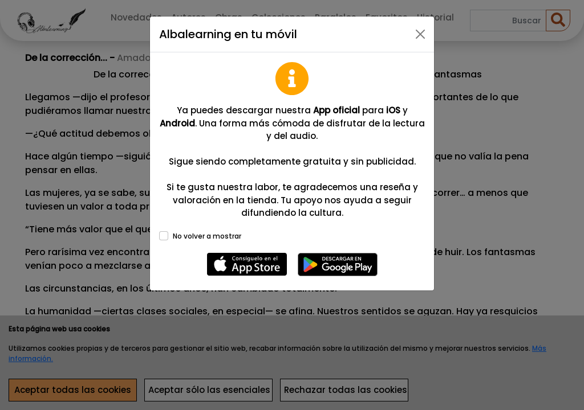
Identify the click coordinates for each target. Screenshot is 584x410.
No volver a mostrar (207, 236)
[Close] (420, 34)
